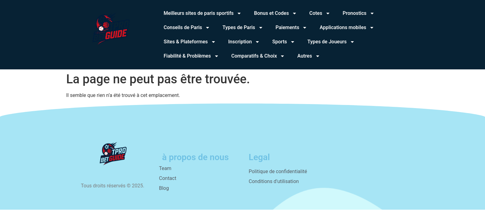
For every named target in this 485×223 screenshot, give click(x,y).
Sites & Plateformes (190, 41)
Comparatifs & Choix (258, 56)
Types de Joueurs (331, 41)
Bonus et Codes (275, 13)
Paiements (291, 27)
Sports (283, 41)
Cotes (319, 13)
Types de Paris (242, 27)
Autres (308, 56)
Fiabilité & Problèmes (191, 56)
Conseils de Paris (187, 27)
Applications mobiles (347, 27)
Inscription (244, 41)
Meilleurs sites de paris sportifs (203, 13)
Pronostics (359, 13)
